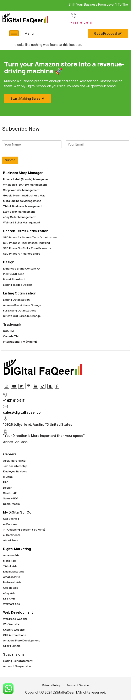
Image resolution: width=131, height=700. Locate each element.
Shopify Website (14, 629)
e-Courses (10, 524)
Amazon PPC (11, 577)
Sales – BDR (10, 498)
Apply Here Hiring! (14, 460)
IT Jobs (8, 477)
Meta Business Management (22, 201)
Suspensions (13, 654)
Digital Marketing (17, 549)
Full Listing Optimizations (19, 310)
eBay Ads (9, 593)
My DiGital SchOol (17, 512)
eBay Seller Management (19, 217)
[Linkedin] (35, 386)
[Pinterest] (28, 386)
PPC (6, 482)
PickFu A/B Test (13, 274)
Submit (10, 160)
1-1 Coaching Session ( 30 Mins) (24, 529)
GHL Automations (14, 635)
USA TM (8, 331)
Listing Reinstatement (18, 661)
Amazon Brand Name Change (22, 305)
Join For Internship (15, 466)
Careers (10, 454)
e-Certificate (12, 535)
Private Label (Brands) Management (27, 179)
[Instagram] (6, 386)
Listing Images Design (17, 285)
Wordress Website (15, 619)
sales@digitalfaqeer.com (23, 412)
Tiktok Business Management (23, 206)
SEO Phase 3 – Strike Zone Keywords (27, 248)
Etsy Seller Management (19, 211)
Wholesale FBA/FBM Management (25, 184)
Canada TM (10, 336)
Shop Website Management (21, 190)
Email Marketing (13, 571)
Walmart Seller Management (21, 222)
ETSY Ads (9, 598)
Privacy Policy (51, 685)
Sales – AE (10, 493)
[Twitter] (20, 386)
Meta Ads (9, 561)
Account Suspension (17, 666)
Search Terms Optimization (25, 231)
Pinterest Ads (12, 582)
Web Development (18, 612)
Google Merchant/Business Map (24, 195)
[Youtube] (13, 386)
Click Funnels (12, 646)
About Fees (10, 540)
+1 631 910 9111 (81, 23)
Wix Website (11, 624)
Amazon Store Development (21, 640)
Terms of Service (77, 685)
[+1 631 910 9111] (73, 15)
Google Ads (10, 588)
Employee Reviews (15, 471)
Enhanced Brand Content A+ (21, 268)
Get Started (11, 519)
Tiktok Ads (10, 566)
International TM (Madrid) (20, 341)
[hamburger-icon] (14, 33)
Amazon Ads (11, 555)
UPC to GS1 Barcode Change (22, 316)
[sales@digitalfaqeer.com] (5, 406)
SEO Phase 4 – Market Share (21, 253)
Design (8, 262)
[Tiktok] (42, 386)
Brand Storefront (14, 279)
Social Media (11, 504)
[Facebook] (57, 386)
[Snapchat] (50, 386)
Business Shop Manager (23, 172)
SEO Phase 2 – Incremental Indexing (26, 243)
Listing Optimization (19, 293)
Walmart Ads (11, 604)
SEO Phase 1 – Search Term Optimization (30, 237)
